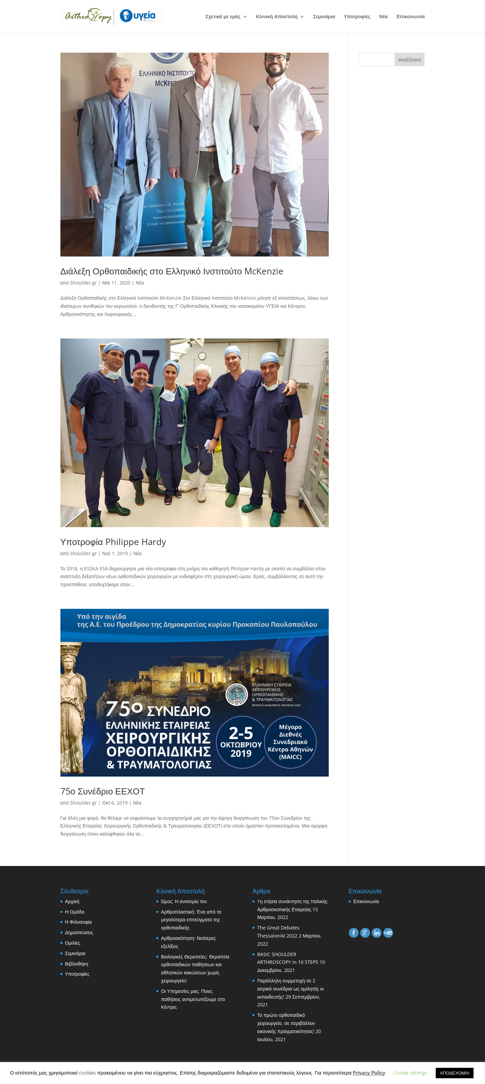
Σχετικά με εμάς (223, 17)
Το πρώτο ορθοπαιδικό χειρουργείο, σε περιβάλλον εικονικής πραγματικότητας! (286, 1023)
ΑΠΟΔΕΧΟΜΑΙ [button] (454, 1073)
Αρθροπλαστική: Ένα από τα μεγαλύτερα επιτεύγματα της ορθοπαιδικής (191, 920)
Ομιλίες (72, 943)
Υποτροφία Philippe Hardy (113, 542)
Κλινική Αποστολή (277, 17)
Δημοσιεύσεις (79, 932)
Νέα (383, 17)
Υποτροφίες (357, 17)
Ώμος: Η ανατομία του (184, 901)
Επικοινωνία (411, 17)
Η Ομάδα (74, 912)
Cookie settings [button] (410, 1072)
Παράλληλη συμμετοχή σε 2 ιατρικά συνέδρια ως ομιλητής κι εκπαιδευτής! (290, 988)
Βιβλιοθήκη (76, 963)
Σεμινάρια (324, 17)
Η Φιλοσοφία (78, 922)
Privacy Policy (369, 1072)
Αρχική (72, 901)
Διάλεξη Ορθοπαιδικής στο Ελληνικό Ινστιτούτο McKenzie (172, 271)
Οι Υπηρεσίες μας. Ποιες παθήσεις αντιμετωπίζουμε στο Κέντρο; (193, 999)
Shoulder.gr (83, 282)
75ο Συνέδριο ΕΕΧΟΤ (102, 791)
